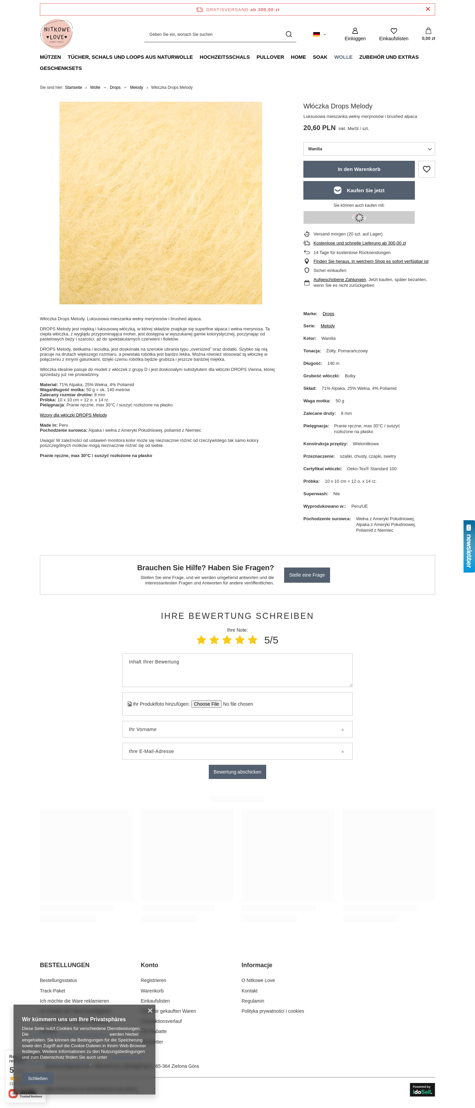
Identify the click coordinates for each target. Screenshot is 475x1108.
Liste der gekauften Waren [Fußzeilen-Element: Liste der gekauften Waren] (168, 1011)
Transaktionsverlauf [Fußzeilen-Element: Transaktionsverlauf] (161, 1021)
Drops (115, 87)
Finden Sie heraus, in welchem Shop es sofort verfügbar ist (371, 261)
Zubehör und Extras (389, 57)
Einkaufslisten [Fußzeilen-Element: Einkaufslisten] (155, 1001)
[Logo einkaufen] (57, 34)
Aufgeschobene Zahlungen (340, 279)
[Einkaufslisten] (393, 34)
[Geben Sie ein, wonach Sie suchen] (220, 34)
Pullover (270, 57)
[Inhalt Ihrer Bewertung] (237, 670)
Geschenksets (61, 68)
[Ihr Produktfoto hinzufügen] (236, 704)
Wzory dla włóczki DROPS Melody (73, 415)
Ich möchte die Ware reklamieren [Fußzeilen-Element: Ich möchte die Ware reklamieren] (74, 1001)
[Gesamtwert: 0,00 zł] (428, 34)
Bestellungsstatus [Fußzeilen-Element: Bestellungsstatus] (58, 980)
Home (298, 57)
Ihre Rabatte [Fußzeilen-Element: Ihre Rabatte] (154, 1031)
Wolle (343, 57)
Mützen (50, 57)
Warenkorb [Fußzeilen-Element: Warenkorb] (152, 990)
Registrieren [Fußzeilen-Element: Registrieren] (153, 980)
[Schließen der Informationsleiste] (428, 9)
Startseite (73, 87)
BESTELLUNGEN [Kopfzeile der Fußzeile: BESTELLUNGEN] (65, 965)
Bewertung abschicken (237, 772)
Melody (136, 87)
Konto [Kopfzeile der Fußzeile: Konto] (149, 965)
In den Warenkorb (359, 169)
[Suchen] (288, 34)
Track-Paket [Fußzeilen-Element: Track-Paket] (52, 990)
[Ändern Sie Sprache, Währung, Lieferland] (319, 34)
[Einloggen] (355, 34)
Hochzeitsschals (225, 57)
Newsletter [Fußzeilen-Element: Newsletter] (152, 1041)
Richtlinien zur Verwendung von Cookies (69, 1034)
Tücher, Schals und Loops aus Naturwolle (130, 57)
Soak (320, 57)
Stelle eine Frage (307, 575)
